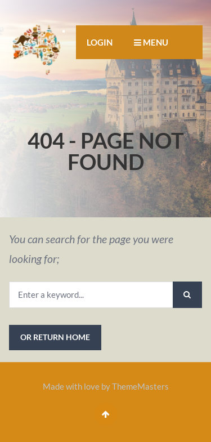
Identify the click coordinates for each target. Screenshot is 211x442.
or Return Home (55, 337)
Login (100, 42)
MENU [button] (151, 42)
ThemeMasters (140, 386)
